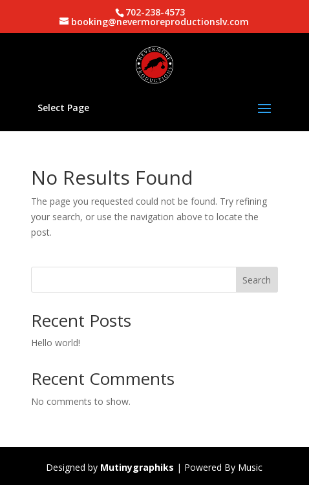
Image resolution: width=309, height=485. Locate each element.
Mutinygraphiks (137, 467)
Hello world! (55, 342)
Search (256, 280)
